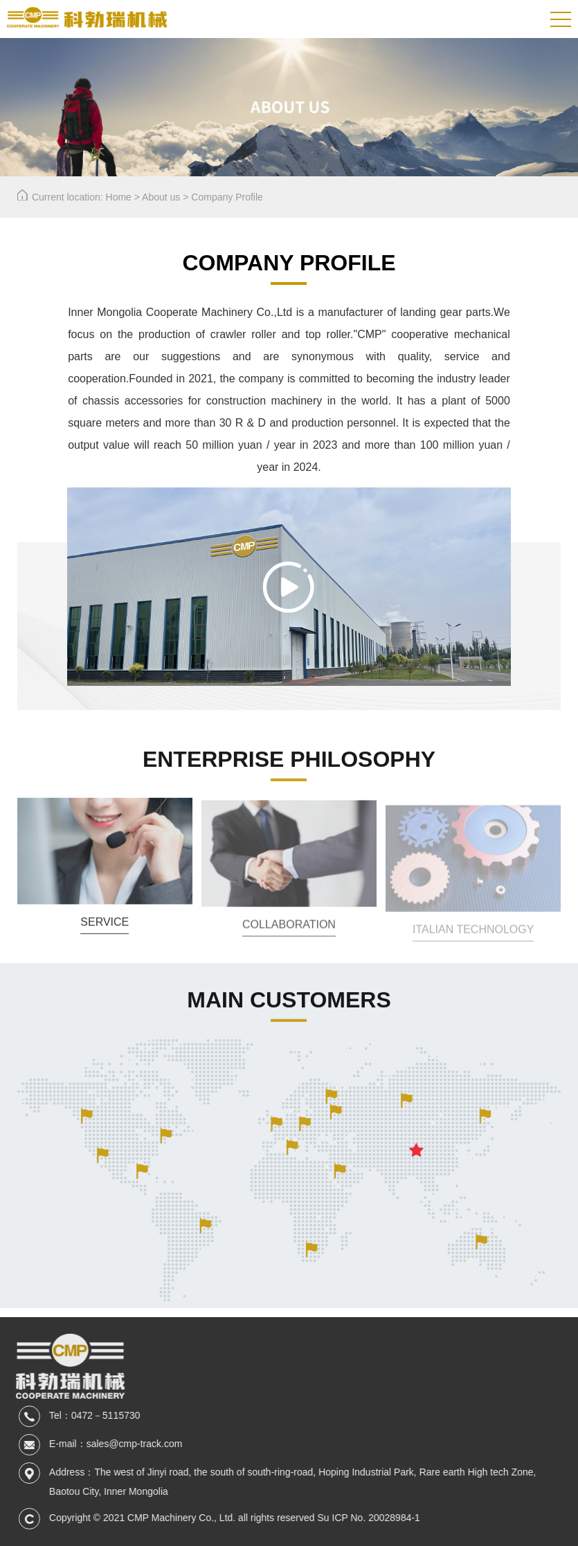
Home (119, 197)
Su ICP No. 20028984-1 (375, 1517)
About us (161, 197)
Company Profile (227, 197)
